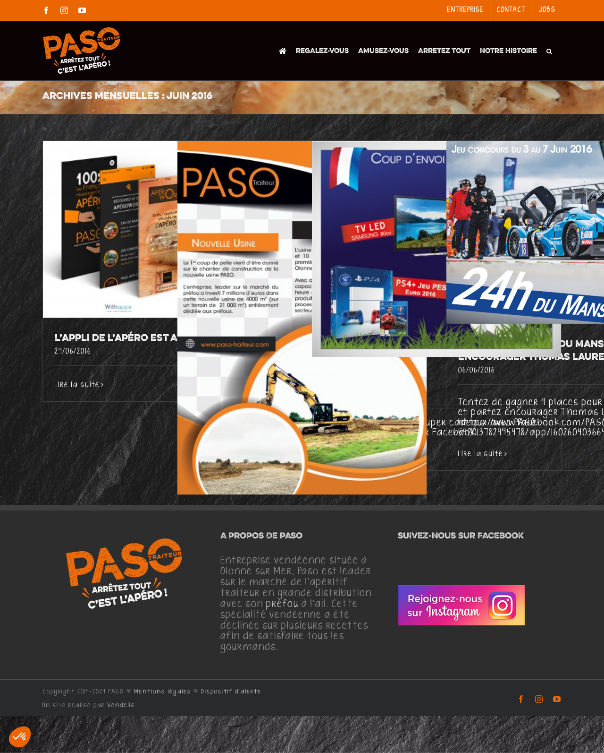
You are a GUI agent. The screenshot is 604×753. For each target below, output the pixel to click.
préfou (282, 604)
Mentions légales (162, 691)
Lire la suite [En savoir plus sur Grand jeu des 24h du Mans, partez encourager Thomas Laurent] (480, 454)
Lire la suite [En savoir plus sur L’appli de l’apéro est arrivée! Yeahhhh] (77, 385)
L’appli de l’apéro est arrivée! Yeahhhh (160, 338)
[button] (549, 50)
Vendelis (121, 705)
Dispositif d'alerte (231, 691)
